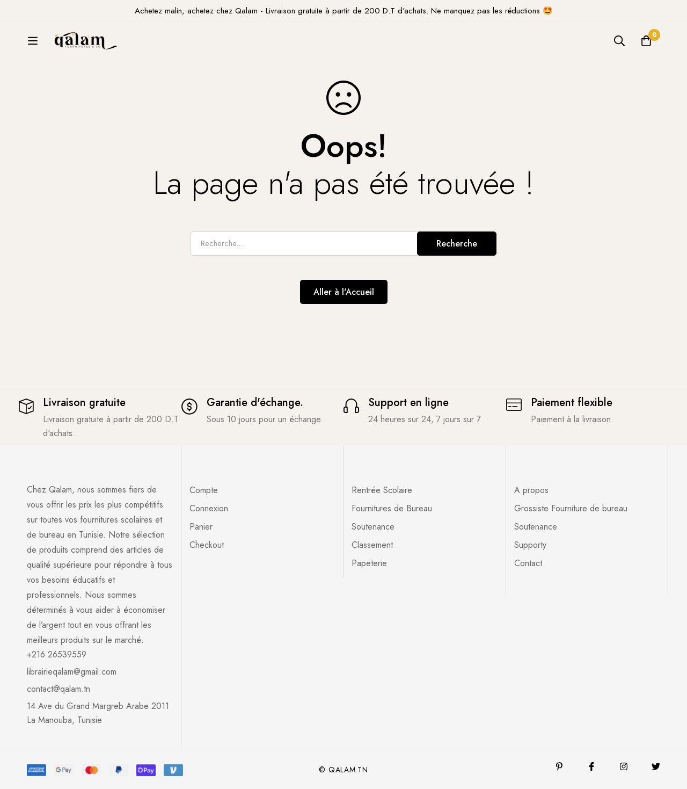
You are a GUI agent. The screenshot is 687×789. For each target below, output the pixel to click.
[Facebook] (591, 766)
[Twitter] (656, 766)
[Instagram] (623, 766)
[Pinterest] (559, 766)
